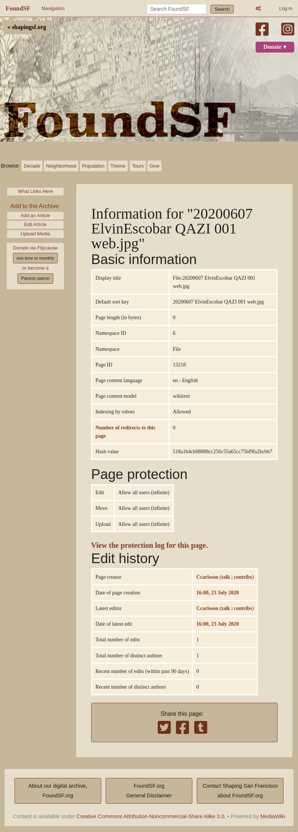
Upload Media (35, 233)
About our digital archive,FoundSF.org (57, 790)
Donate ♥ (274, 47)
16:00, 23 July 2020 (217, 593)
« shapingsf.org (26, 27)
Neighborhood (61, 166)
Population (93, 166)
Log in (285, 8)
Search (222, 9)
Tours (138, 166)
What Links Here (35, 191)
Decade (32, 166)
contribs (243, 577)
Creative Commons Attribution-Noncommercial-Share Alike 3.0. (151, 816)
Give (154, 166)
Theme (117, 166)
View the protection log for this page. (149, 545)
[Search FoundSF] (176, 9)
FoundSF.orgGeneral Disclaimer (149, 790)
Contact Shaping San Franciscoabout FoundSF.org (240, 790)
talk (225, 577)
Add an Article (35, 215)
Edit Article (35, 224)
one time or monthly (35, 258)
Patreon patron (35, 278)
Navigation (53, 8)
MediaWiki (272, 816)
